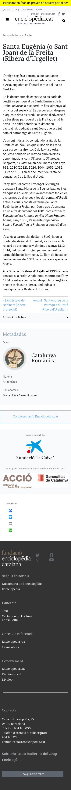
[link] (35, 317)
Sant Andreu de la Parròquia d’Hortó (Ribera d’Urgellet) (55, 304)
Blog (17, 9)
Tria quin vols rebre (32, 774)
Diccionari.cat (48, 14)
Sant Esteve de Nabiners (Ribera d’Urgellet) (14, 304)
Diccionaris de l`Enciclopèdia (22, 583)
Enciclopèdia (11, 589)
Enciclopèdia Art (13, 641)
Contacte (27, 9)
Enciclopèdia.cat (13, 668)
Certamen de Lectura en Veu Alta (17, 618)
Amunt (37, 300)
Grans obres (10, 647)
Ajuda (39, 9)
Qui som (7, 9)
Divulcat (35, 14)
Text (5, 611)
